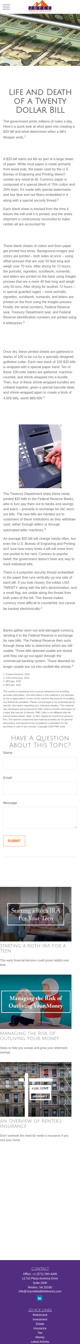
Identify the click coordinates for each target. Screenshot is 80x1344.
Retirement (40, 1315)
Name (7, 753)
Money (39, 1337)
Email (7, 778)
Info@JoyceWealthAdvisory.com (40, 1291)
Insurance (40, 1328)
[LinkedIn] (39, 1298)
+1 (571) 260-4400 (44, 1274)
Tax (40, 1332)
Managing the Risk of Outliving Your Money (29, 1036)
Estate (40, 1324)
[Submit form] (14, 841)
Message (10, 803)
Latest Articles (40, 1341)
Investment (40, 1319)
